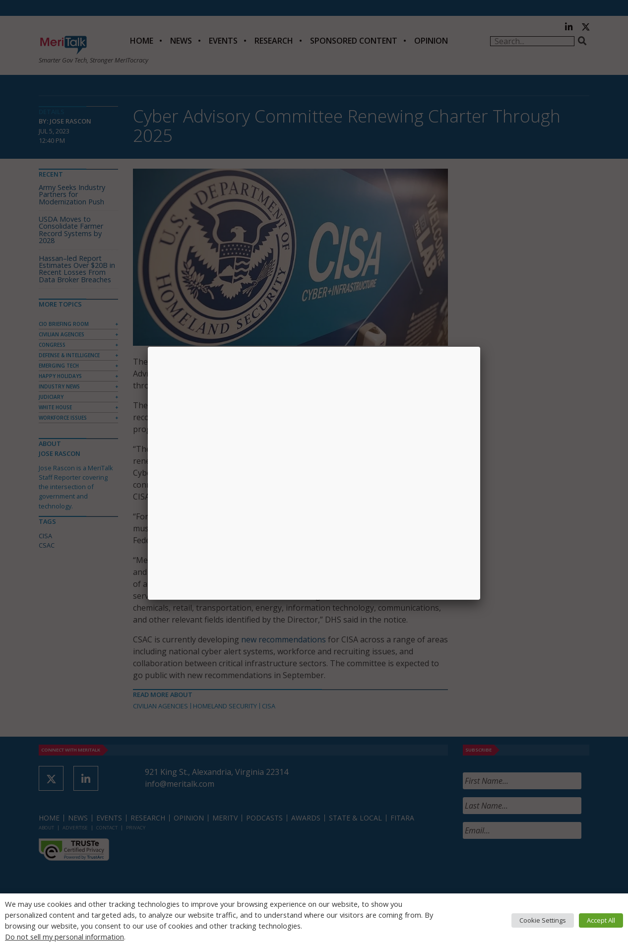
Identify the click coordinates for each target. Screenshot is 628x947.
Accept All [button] (601, 920)
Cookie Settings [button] (542, 920)
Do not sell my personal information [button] (64, 937)
